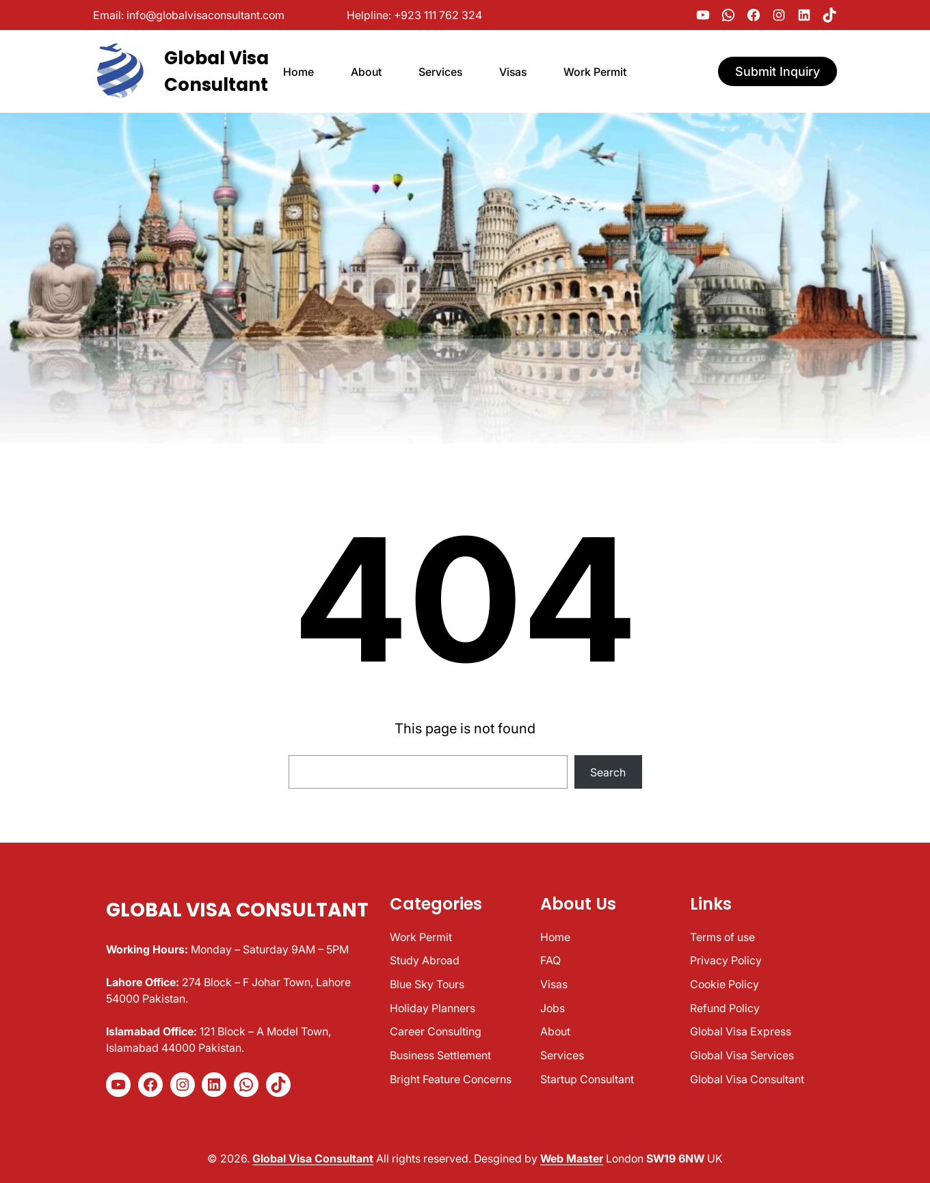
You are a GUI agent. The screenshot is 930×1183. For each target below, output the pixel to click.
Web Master (571, 1158)
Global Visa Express (740, 1031)
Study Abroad (425, 960)
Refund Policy (725, 1008)
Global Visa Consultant (237, 910)
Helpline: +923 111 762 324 (414, 15)
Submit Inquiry (777, 71)
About (555, 1031)
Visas (554, 984)
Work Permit (421, 937)
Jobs (552, 1008)
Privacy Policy (726, 960)
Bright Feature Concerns (451, 1079)
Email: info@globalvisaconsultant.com (188, 15)
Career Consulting (435, 1031)
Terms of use (722, 937)
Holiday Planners (432, 1008)
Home (555, 937)
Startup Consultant (587, 1079)
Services (562, 1055)
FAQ (550, 960)
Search (608, 772)
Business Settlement (440, 1055)
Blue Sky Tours (427, 984)
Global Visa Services (742, 1055)
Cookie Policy (724, 984)
